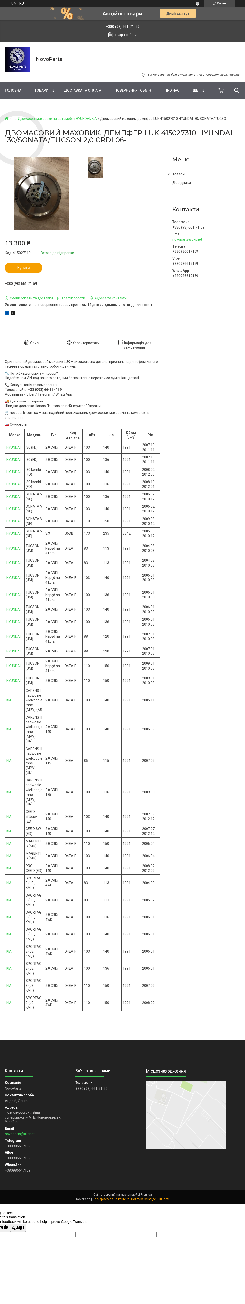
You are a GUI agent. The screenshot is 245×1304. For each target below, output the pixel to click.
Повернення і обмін (133, 90)
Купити (23, 268)
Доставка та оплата (82, 90)
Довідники (181, 182)
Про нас (172, 90)
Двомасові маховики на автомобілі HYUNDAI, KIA (57, 119)
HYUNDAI (13, 447)
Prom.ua (146, 1194)
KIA (9, 700)
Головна (13, 90)
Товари (41, 90)
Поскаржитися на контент (111, 1199)
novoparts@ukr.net (187, 239)
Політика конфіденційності (150, 1199)
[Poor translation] (18, 1228)
